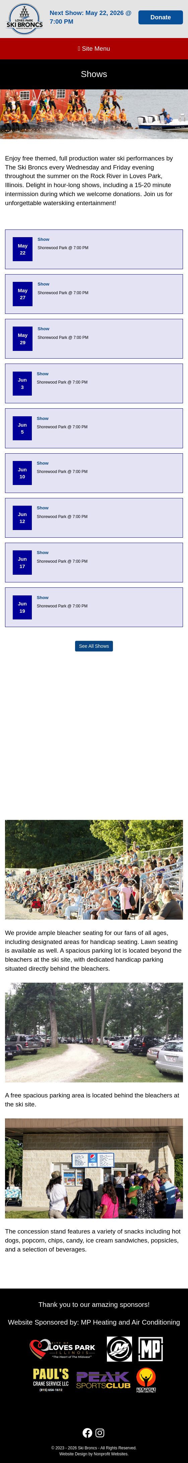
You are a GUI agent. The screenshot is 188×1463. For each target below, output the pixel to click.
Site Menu (94, 48)
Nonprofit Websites (111, 1454)
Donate (160, 17)
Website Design (73, 1454)
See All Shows (94, 646)
